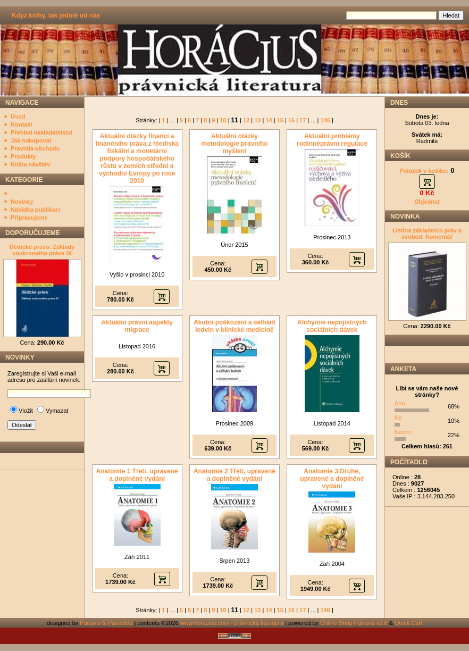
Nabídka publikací (36, 209)
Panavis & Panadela (107, 623)
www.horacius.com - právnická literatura (231, 623)
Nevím (403, 432)
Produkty (23, 156)
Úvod (18, 116)
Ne (398, 417)
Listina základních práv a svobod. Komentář (427, 233)
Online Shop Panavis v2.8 (354, 623)
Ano (400, 403)
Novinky (22, 201)
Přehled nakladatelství (41, 132)
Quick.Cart (408, 623)
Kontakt (21, 124)
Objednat (427, 201)
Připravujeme (29, 217)
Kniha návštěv (31, 164)
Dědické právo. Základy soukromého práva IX (42, 250)
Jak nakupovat (31, 140)
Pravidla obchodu (35, 148)
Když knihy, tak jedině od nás (56, 15)
